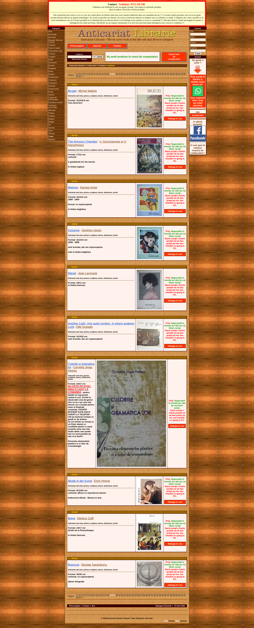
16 (108, 74)
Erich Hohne (102, 481)
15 (105, 74)
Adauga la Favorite (163, 606)
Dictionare (53, 63)
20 (122, 74)
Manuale (52, 110)
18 (117, 74)
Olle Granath (84, 327)
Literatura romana (56, 102)
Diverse (52, 65)
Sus (93, 606)
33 (157, 74)
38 (171, 74)
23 (130, 74)
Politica (51, 113)
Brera (71, 518)
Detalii (74, 84)
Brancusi (73, 564)
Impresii (97, 46)
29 (146, 74)
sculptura (111, 65)
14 (102, 74)
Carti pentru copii (55, 51)
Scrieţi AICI (197, 115)
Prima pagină (77, 46)
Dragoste (52, 68)
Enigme (52, 74)
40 (176, 74)
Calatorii (52, 45)
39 (174, 74)
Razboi (51, 119)
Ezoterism (53, 80)
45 (80, 76)
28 (144, 74)
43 (184, 74)
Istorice (51, 95)
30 (149, 74)
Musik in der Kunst (80, 481)
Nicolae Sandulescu (94, 564)
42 (182, 74)
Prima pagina (74, 606)
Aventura (52, 37)
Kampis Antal (88, 187)
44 (77, 76)
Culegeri (52, 57)
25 (136, 74)
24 (133, 74)
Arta (50, 31)
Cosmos (52, 54)
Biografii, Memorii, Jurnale (56, 41)
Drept (51, 71)
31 (152, 74)
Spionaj (52, 128)
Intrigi (51, 92)
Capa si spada (54, 48)
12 (97, 74)
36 (165, 74)
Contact (117, 46)
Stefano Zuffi (85, 518)
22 (128, 74)
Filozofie (52, 86)
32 (155, 74)
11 (94, 74)
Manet (72, 273)
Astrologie (53, 34)
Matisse (73, 187)
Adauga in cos (175, 118)
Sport (51, 131)
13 (100, 74)
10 (92, 74)
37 (168, 74)
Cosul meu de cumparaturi (174, 56)
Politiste (52, 116)
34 (160, 74)
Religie (51, 122)
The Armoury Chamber (83, 141)
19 (119, 74)
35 (163, 74)
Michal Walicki (87, 91)
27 (141, 74)
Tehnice (52, 134)
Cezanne (74, 230)
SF (50, 125)
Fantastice (53, 83)
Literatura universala (53, 106)
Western (52, 139)
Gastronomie (54, 89)
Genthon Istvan (91, 230)
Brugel (72, 91)
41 (179, 74)
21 (125, 74)
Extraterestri (53, 77)
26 (138, 74)
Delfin (51, 60)
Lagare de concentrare (53, 99)
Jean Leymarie (87, 273)
